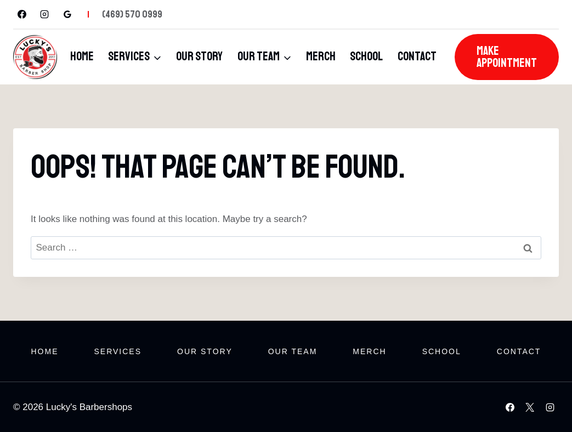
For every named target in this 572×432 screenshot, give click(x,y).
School (366, 56)
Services (117, 351)
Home (82, 56)
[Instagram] (44, 14)
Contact (417, 56)
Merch (321, 56)
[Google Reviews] (67, 14)
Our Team (293, 351)
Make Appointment (507, 57)
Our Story (199, 56)
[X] (530, 407)
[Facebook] (22, 14)
